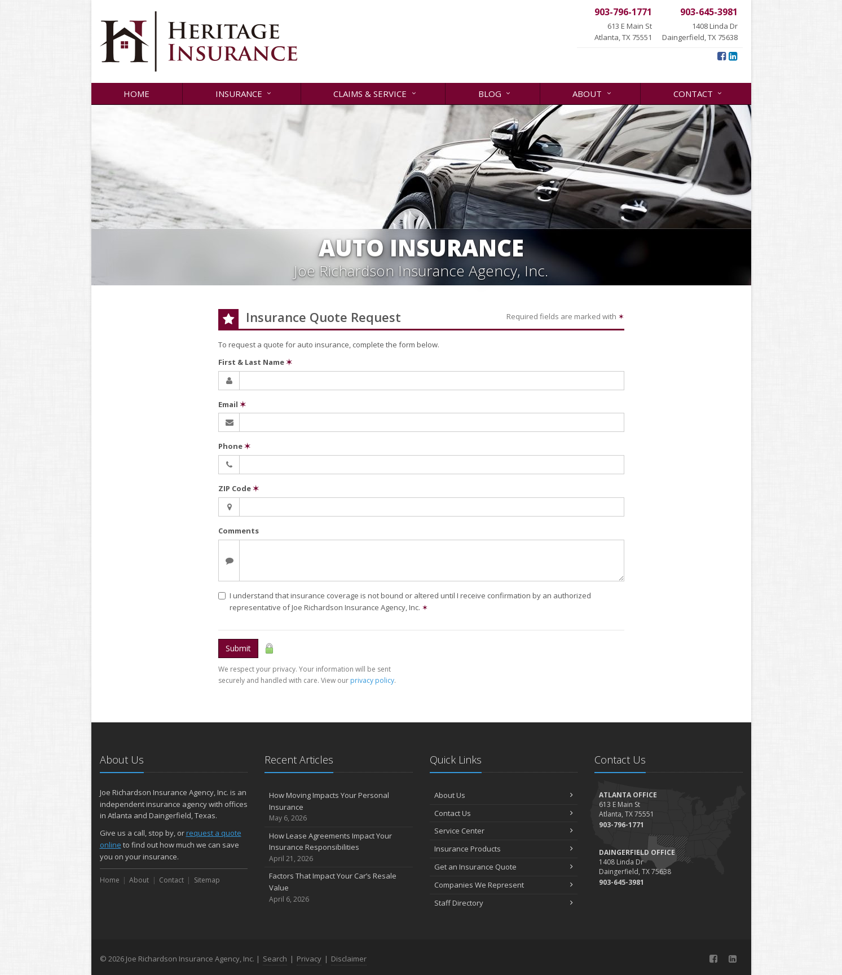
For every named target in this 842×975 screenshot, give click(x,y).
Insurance (244, 92)
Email (232, 404)
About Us (504, 795)
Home (136, 93)
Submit (238, 648)
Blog (495, 92)
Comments (238, 531)
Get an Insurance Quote (504, 867)
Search (275, 959)
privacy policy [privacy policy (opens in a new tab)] (372, 680)
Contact (698, 92)
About (592, 92)
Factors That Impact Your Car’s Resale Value (338, 888)
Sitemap (207, 880)
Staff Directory (504, 903)
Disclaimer (349, 959)
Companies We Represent (504, 885)
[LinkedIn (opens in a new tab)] (733, 56)
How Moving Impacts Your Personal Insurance (338, 807)
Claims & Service (375, 92)
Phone (234, 446)
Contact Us (504, 813)
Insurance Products (504, 849)
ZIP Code (238, 488)
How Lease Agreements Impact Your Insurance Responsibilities (338, 847)
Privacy (309, 959)
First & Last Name (255, 362)
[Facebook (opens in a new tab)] (721, 56)
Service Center (504, 831)
